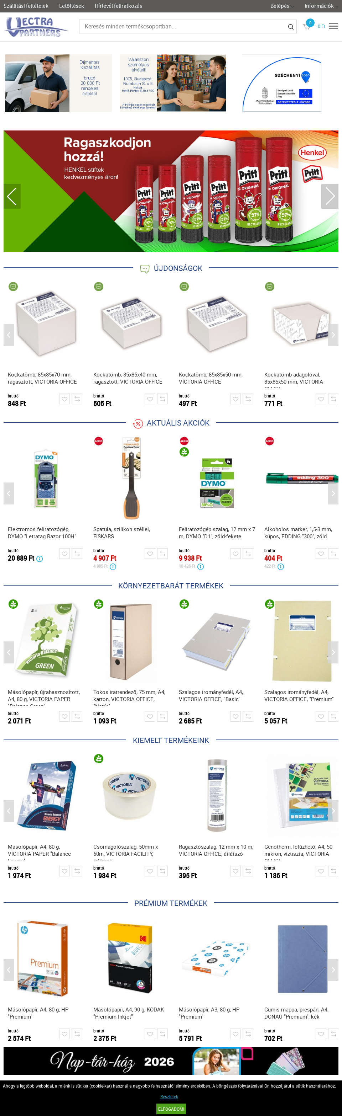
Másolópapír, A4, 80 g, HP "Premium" (38, 1013)
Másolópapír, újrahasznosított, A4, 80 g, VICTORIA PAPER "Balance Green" (44, 697)
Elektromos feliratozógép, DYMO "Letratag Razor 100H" (42, 532)
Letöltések (71, 6)
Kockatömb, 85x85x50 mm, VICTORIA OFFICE (211, 378)
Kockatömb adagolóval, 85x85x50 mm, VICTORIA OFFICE (293, 379)
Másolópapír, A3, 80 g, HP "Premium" (209, 1013)
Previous (12, 196)
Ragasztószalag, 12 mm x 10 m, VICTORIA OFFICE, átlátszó (216, 850)
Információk (319, 6)
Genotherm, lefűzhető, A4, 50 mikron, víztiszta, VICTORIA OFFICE (298, 851)
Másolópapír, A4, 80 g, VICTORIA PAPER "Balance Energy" (39, 851)
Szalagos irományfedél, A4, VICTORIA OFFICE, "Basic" (211, 695)
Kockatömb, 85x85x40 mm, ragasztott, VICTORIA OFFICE (127, 378)
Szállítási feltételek (26, 6)
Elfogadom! (171, 1109)
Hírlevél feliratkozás (118, 6)
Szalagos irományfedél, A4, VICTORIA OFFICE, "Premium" (299, 695)
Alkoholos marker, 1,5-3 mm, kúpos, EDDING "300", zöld (298, 532)
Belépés (279, 6)
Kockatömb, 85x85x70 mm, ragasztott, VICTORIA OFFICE (42, 378)
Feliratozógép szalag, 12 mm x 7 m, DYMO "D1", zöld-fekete (217, 532)
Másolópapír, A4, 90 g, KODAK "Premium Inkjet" (128, 1013)
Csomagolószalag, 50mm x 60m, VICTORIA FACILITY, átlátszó (125, 851)
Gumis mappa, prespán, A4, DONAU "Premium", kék (296, 1013)
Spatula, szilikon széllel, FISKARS (121, 532)
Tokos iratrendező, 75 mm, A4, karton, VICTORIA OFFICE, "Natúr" (129, 697)
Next (329, 196)
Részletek (169, 1096)
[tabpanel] (171, 191)
